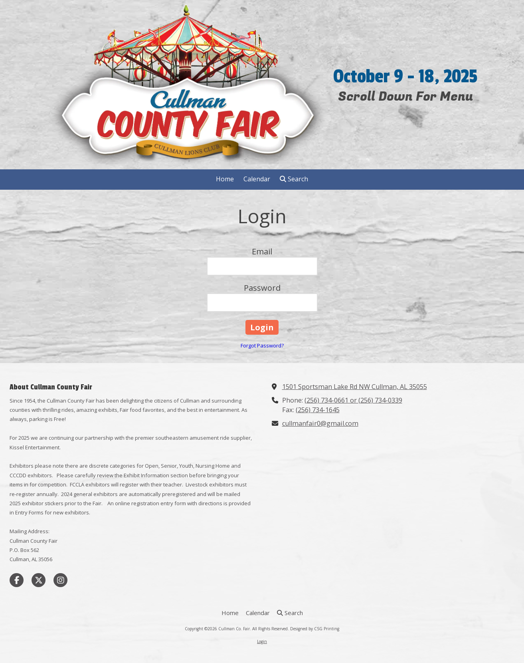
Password (262, 287)
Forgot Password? (262, 345)
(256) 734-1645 (318, 409)
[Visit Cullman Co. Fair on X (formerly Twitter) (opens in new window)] (38, 580)
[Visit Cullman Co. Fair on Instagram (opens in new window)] (60, 580)
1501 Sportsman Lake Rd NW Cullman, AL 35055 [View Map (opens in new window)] (354, 386)
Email (262, 251)
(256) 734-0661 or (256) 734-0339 (353, 400)
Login (262, 641)
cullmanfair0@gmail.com (320, 423)
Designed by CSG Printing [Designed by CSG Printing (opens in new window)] (314, 628)
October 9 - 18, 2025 (405, 76)
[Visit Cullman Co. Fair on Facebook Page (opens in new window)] (17, 580)
